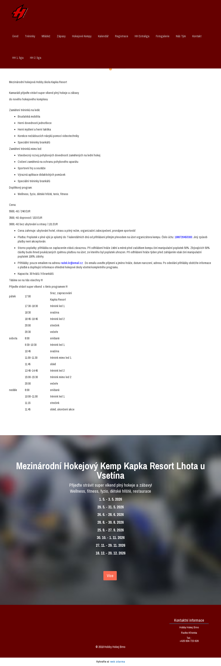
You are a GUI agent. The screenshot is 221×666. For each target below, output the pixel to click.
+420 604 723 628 (189, 641)
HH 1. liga (18, 58)
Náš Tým (181, 36)
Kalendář (103, 36)
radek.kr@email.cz (72, 263)
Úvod (15, 36)
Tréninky (30, 36)
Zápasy (61, 36)
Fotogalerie (162, 36)
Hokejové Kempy (82, 36)
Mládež (46, 36)
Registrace (121, 36)
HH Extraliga (142, 36)
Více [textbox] (110, 575)
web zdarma (117, 661)
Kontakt (196, 36)
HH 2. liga (35, 58)
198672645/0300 (183, 237)
